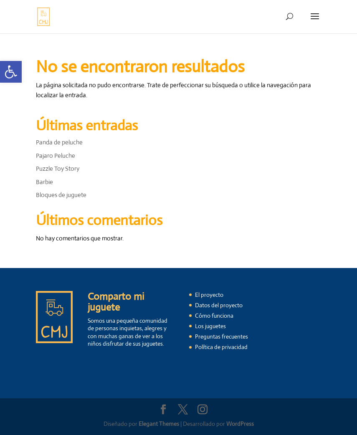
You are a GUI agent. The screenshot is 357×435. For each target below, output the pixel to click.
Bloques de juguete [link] (61, 195)
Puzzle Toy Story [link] (57, 168)
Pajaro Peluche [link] (55, 155)
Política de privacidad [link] (221, 347)
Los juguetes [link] (210, 326)
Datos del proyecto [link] (219, 305)
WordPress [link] (240, 423)
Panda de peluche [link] (59, 142)
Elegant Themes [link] (159, 423)
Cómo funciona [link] (214, 315)
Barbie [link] (44, 182)
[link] (11, 72)
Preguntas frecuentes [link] (221, 336)
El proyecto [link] (209, 294)
